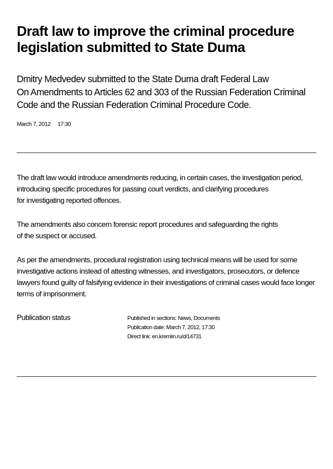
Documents (207, 318)
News (184, 318)
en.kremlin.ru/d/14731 (176, 336)
